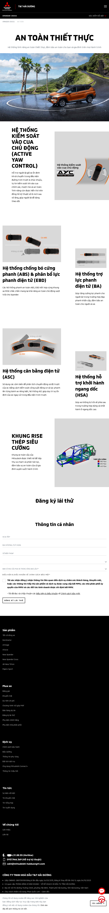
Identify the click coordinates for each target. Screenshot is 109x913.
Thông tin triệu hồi (10, 771)
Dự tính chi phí (8, 700)
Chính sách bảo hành (11, 747)
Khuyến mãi (7, 696)
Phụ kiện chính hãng (11, 720)
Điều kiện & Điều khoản (47, 593)
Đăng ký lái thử (9, 715)
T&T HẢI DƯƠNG (26, 6)
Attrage (6, 645)
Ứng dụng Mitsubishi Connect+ (15, 766)
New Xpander (8, 654)
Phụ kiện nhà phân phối (12, 724)
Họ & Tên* (6, 537)
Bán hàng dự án (9, 710)
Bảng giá (6, 691)
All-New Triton (8, 664)
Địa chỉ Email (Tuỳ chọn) (12, 545)
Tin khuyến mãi (9, 798)
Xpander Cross (9, 22)
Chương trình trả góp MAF (13, 705)
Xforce (5, 649)
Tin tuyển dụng (9, 807)
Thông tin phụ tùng (11, 756)
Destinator (7, 640)
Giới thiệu (6, 829)
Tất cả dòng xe (9, 635)
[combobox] (54, 561)
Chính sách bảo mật (70, 593)
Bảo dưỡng (7, 751)
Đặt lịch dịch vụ (9, 761)
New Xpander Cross (10, 659)
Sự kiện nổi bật (9, 793)
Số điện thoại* (8, 553)
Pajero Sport (8, 669)
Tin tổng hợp (8, 802)
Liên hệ (5, 834)
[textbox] (54, 561)
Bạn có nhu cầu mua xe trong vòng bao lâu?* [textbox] (21, 569)
